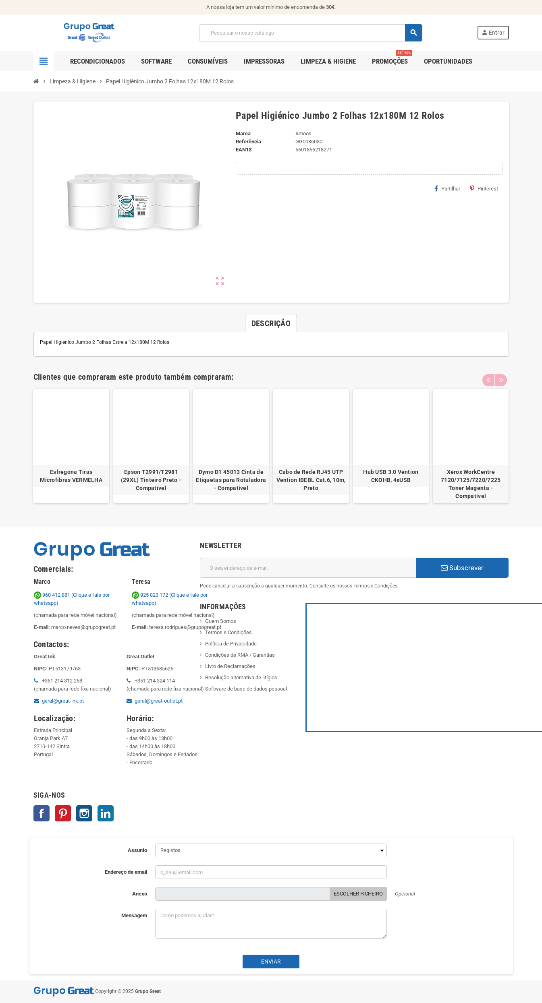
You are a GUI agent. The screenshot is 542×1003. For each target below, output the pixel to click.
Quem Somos (220, 621)
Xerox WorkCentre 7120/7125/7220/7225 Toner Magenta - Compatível (470, 484)
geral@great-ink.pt (63, 701)
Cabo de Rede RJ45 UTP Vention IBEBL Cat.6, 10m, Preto (311, 480)
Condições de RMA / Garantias (240, 655)
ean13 (243, 150)
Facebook (41, 813)
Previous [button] (488, 375)
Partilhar (447, 188)
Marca (243, 133)
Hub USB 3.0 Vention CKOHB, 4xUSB (390, 476)
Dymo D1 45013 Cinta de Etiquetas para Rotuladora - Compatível (231, 480)
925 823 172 (150, 595)
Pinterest (484, 188)
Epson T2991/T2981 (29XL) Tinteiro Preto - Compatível (151, 480)
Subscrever (462, 568)
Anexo (139, 894)
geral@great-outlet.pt (159, 701)
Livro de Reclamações (230, 666)
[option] (71, 446)
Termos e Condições (228, 632)
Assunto (137, 850)
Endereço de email (126, 872)
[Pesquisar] (310, 32)
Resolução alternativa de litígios (241, 677)
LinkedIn (106, 813)
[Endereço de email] (308, 568)
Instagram (84, 813)
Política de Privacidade (231, 644)
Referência (248, 142)
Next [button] (501, 375)
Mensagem (134, 915)
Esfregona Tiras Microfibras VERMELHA (71, 476)
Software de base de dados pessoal (246, 689)
